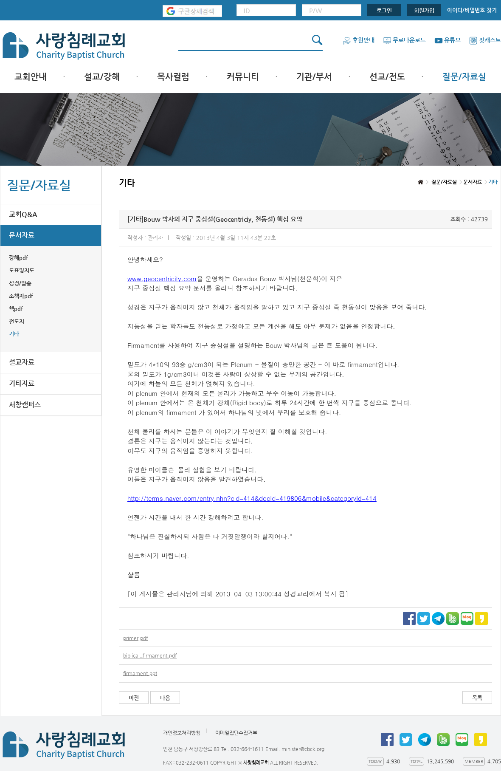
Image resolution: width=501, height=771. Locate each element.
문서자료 (21, 235)
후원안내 (358, 40)
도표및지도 (21, 270)
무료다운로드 (404, 40)
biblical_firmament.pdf (150, 656)
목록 (477, 698)
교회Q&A (23, 214)
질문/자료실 (464, 77)
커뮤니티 (243, 77)
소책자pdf (21, 296)
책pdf (16, 308)
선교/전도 (387, 77)
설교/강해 (102, 77)
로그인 (384, 10)
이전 (134, 698)
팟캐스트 (485, 40)
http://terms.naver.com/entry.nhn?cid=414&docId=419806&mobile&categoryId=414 (252, 498)
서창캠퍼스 (25, 405)
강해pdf (18, 257)
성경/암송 (20, 283)
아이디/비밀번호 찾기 (472, 10)
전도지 (16, 321)
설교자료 (21, 362)
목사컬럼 (173, 77)
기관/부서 (314, 77)
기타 (14, 333)
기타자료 (21, 383)
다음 (165, 698)
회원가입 (424, 10)
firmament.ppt (140, 673)
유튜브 (447, 40)
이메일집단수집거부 (236, 733)
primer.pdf (135, 638)
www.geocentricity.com (162, 278)
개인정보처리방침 (181, 733)
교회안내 (30, 77)
